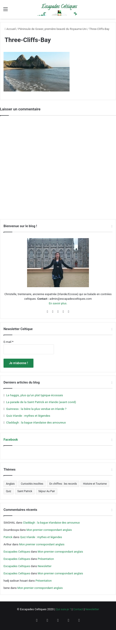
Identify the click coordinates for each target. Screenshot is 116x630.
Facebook (11, 440)
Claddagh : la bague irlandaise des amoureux (36, 422)
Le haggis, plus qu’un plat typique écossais (34, 395)
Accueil (10, 29)
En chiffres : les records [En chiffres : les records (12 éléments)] (63, 483)
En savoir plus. (58, 303)
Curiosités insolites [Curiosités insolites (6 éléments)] (32, 483)
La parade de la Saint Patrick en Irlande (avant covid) (41, 402)
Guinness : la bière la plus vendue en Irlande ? (36, 409)
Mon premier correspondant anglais (49, 529)
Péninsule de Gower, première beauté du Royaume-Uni (52, 29)
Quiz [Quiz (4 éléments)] (8, 491)
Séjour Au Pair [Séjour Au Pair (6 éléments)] (46, 491)
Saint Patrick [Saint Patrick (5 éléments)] (24, 491)
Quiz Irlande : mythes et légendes (28, 415)
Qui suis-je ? (63, 609)
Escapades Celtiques (17, 551)
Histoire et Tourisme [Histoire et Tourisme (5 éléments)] (95, 483)
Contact (78, 609)
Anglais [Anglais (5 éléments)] (10, 483)
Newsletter (45, 566)
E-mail (8, 341)
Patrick (8, 537)
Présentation (46, 559)
